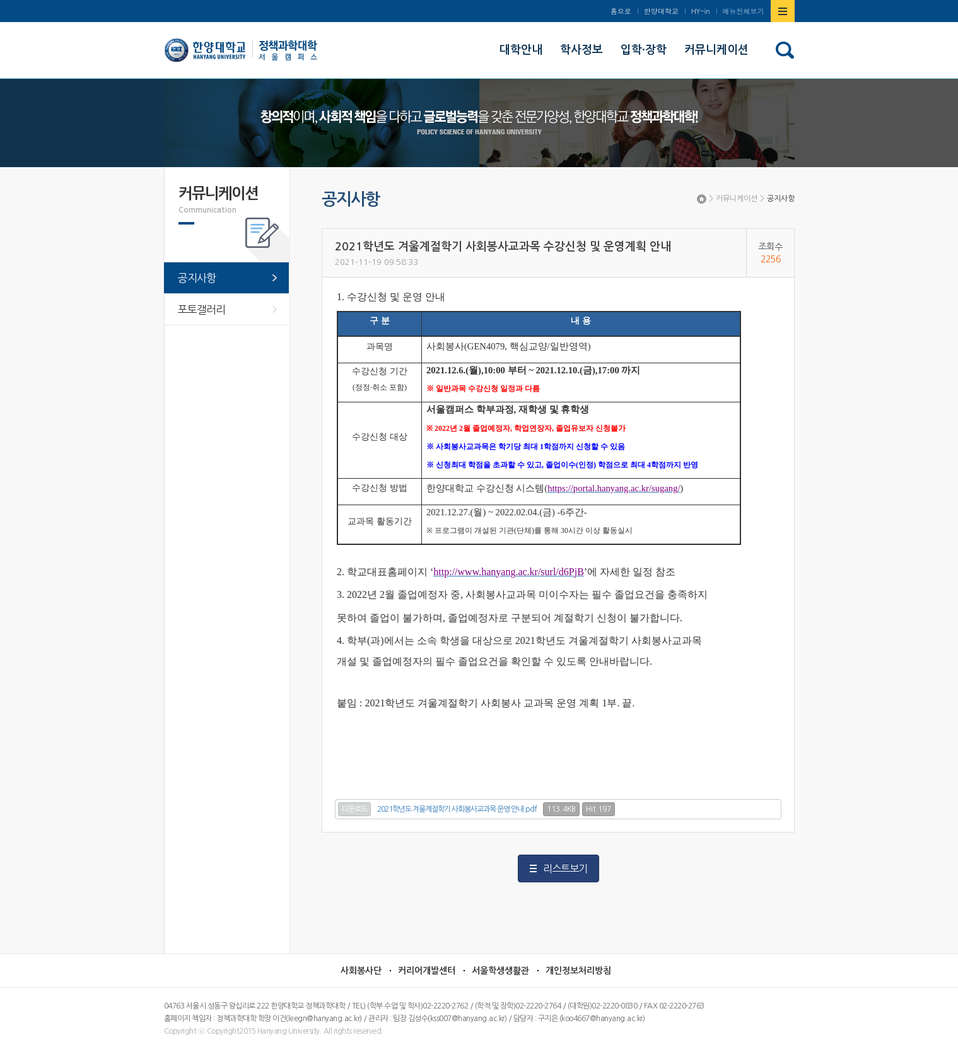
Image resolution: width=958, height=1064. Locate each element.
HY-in (700, 11)
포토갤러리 (201, 309)
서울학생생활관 (500, 970)
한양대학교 (661, 11)
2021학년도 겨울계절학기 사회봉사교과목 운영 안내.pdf (457, 809)
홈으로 (620, 11)
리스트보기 (565, 868)
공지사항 (781, 198)
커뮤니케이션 (736, 198)
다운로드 (354, 809)
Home (701, 199)
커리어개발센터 (426, 970)
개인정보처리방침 (578, 970)
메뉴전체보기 (743, 11)
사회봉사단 (361, 970)
